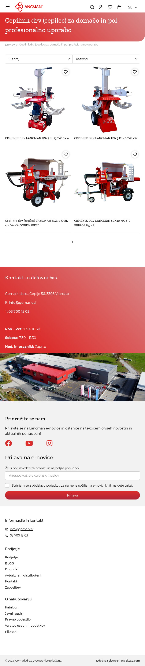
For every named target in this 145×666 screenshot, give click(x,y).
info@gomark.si (22, 303)
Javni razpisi (14, 613)
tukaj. (129, 485)
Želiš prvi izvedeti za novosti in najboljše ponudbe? (42, 468)
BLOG (9, 563)
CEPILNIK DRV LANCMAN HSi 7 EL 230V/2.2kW (37, 138)
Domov (10, 44)
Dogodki (11, 569)
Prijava (72, 495)
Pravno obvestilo (18, 619)
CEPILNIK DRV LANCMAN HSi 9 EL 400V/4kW (105, 138)
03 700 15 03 (18, 312)
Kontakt (11, 581)
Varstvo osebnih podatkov (25, 625)
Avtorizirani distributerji (23, 575)
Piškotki (11, 632)
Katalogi (11, 607)
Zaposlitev (13, 587)
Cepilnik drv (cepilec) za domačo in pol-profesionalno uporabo (58, 44)
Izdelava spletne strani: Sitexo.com (118, 660)
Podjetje (11, 557)
